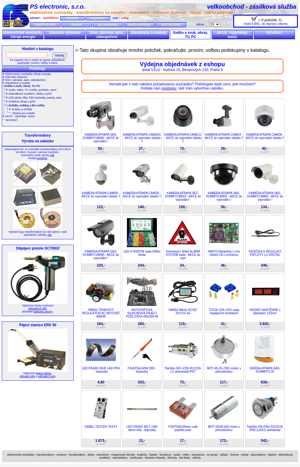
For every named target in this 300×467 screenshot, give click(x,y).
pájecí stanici (43, 373)
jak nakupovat (108, 24)
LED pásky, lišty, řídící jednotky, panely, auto (33, 97)
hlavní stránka (45, 24)
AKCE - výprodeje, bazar (232, 35)
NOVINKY (274, 33)
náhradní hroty (46, 376)
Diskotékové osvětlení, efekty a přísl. (29, 93)
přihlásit (72, 18)
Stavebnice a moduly (148, 33)
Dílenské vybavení (64, 33)
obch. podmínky (139, 24)
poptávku (41, 158)
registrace (98, 18)
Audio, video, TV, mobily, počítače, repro (31, 89)
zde (52, 155)
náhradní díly (27, 376)
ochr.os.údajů (171, 24)
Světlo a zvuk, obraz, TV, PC (190, 35)
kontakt (76, 24)
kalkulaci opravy (43, 311)
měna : (201, 24)
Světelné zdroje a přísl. (21, 101)
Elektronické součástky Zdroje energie (23, 35)
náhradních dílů (37, 308)
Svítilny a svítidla (20, 109)
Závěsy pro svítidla (23, 113)
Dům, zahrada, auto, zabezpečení (107, 35)
